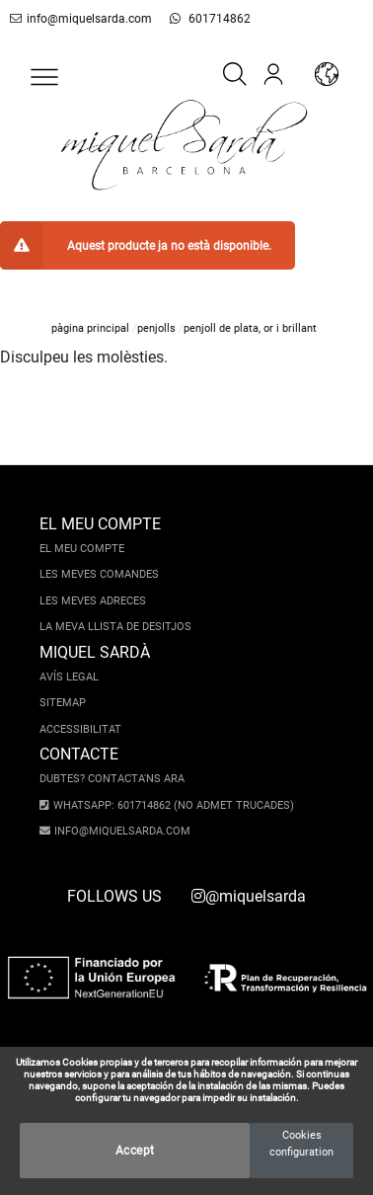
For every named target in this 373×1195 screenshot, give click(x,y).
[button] (44, 77)
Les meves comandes (99, 574)
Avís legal (69, 677)
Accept (135, 1150)
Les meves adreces (92, 601)
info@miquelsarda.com (81, 19)
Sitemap (62, 702)
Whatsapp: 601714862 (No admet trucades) (173, 805)
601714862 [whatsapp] (210, 19)
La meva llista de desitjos (115, 626)
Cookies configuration (301, 1143)
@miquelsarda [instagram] (248, 896)
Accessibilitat (80, 729)
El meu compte (81, 548)
